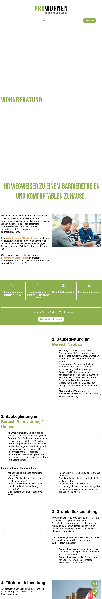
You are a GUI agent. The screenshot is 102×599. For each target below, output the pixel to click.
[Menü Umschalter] (44, 21)
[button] (3, 358)
